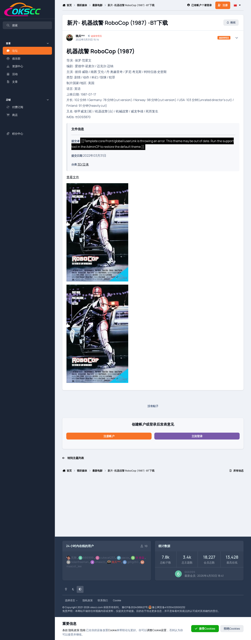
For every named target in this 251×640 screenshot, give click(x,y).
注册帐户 (109, 436)
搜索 (11, 25)
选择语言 (71, 600)
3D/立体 (83, 164)
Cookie (117, 600)
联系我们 (103, 600)
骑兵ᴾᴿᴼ (80, 36)
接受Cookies (205, 628)
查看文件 (72, 177)
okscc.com (96, 607)
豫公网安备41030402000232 (168, 607)
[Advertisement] (152, 506)
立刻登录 (197, 436)
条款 (65, 630)
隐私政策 (88, 600)
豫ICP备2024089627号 (135, 607)
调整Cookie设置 (156, 630)
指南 (82, 630)
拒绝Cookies (232, 628)
